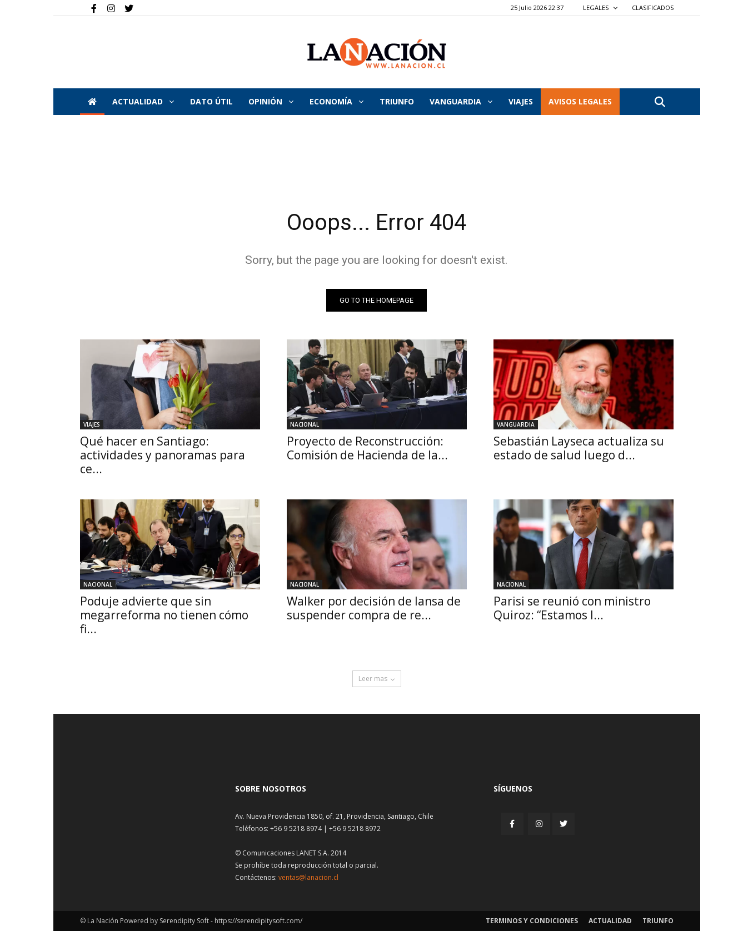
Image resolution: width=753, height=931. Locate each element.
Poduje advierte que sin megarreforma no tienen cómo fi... (164, 615)
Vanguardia (461, 101)
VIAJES (520, 101)
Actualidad (143, 101)
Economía (336, 101)
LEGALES (600, 7)
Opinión (270, 101)
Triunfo (397, 101)
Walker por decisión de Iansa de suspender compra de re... (374, 608)
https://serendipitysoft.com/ (258, 920)
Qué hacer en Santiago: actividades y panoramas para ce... (162, 455)
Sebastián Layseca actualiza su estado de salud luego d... (578, 448)
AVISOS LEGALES (580, 101)
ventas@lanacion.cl (308, 877)
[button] (660, 102)
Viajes (91, 424)
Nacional (304, 424)
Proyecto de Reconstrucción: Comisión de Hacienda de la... (367, 448)
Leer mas (376, 678)
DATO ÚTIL (211, 101)
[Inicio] (92, 101)
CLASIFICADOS (653, 7)
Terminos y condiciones (532, 920)
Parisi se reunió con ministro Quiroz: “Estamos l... (572, 608)
